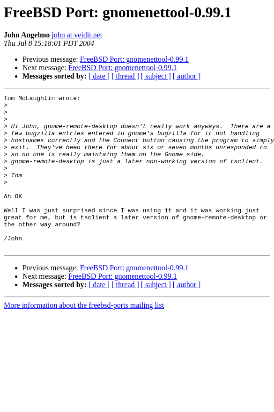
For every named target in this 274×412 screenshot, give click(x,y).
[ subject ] (156, 76)
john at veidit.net (77, 35)
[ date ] (99, 76)
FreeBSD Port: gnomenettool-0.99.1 (134, 59)
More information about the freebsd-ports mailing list (84, 336)
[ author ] (187, 76)
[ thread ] (125, 76)
